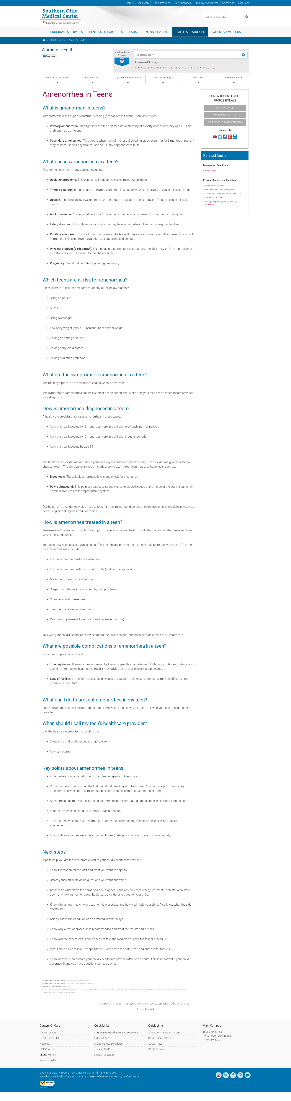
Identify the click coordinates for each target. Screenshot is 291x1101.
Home (129, 2)
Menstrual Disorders (214, 197)
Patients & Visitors (226, 32)
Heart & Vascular (49, 1038)
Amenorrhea (210, 171)
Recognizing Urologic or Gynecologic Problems (221, 203)
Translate (50, 56)
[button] (122, 62)
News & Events (157, 32)
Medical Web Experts (65, 1076)
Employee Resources (206, 2)
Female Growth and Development (220, 189)
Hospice (44, 1043)
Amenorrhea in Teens (215, 185)
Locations (243, 2)
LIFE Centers (47, 1049)
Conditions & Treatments (57, 79)
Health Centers (57, 40)
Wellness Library (163, 79)
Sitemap (83, 1076)
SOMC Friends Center (160, 1038)
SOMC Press (155, 1043)
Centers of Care (102, 32)
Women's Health (77, 40)
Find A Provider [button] (225, 107)
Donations (228, 2)
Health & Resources (189, 32)
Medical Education (104, 1054)
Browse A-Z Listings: (147, 62)
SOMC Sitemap (156, 1049)
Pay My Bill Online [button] (225, 115)
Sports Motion (48, 1054)
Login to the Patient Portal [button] (225, 122)
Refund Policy (132, 1076)
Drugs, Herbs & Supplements (128, 79)
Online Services (182, 2)
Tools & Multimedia (233, 79)
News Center (198, 79)
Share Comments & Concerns (165, 1032)
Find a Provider (161, 2)
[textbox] (188, 54)
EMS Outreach (102, 1038)
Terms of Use (97, 1076)
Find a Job (143, 2)
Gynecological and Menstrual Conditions (223, 193)
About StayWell (145, 1009)
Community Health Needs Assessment (116, 1032)
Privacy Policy (114, 1076)
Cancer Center (48, 1032)
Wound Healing (48, 1060)
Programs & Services (66, 32)
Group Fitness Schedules (108, 1043)
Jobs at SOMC (102, 1049)
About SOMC (130, 32)
